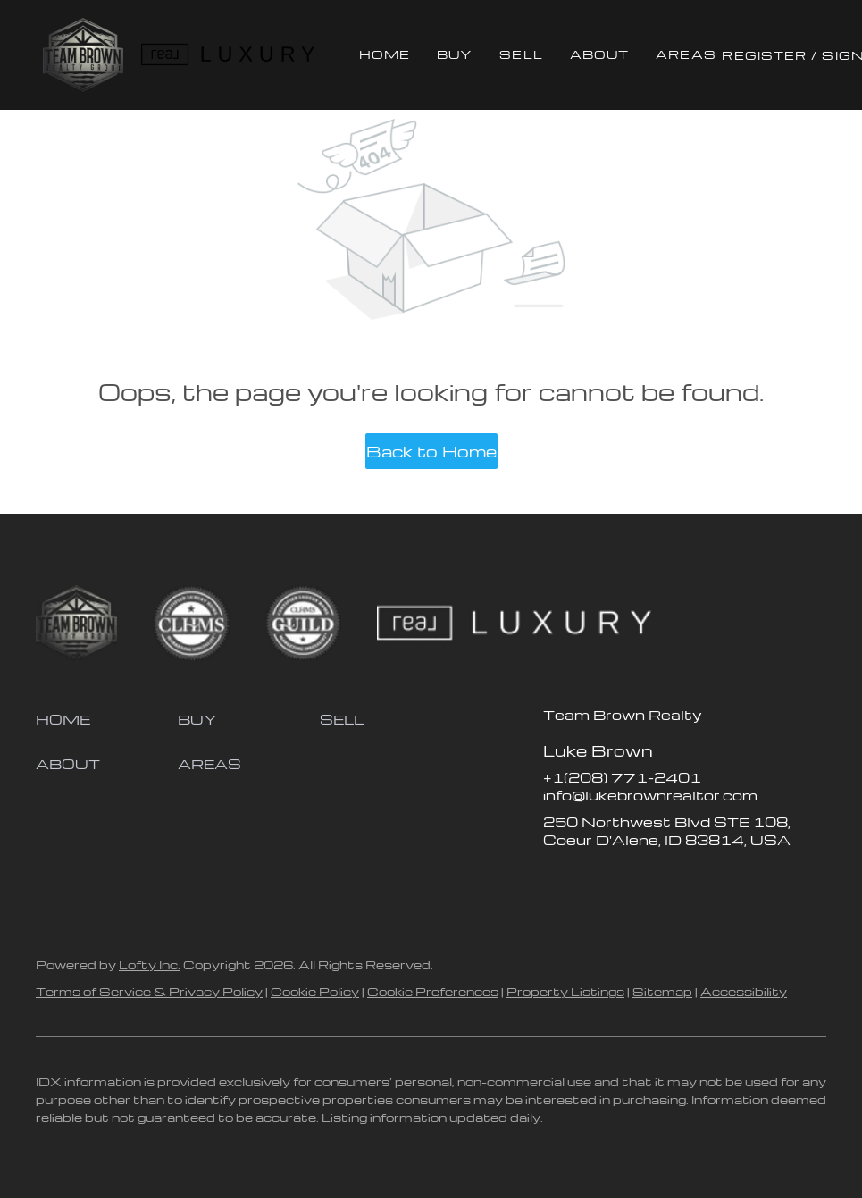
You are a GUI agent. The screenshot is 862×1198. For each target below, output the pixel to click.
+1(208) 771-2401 (622, 777)
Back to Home (431, 450)
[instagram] (628, 880)
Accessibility (743, 991)
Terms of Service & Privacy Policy (149, 991)
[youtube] (663, 880)
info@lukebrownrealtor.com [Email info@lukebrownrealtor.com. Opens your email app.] (650, 795)
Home (384, 54)
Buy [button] (455, 54)
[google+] (699, 880)
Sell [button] (520, 54)
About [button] (600, 54)
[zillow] (592, 880)
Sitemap (662, 991)
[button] (82, 55)
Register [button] (764, 55)
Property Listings (565, 991)
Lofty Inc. (149, 964)
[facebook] (556, 880)
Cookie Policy (315, 991)
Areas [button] (686, 54)
